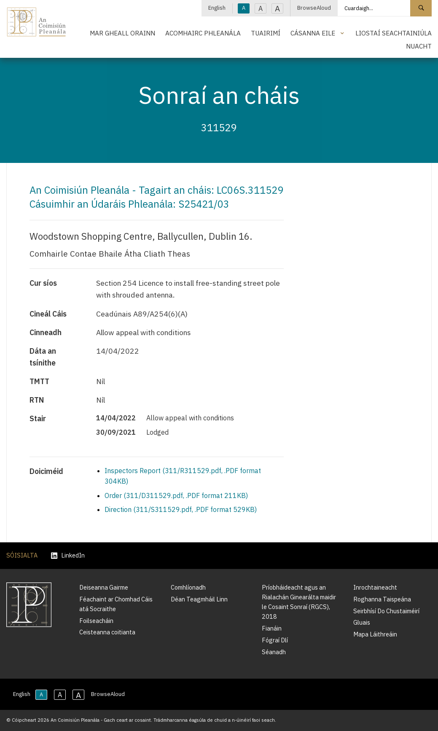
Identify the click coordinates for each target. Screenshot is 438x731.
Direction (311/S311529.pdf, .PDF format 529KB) (181, 509)
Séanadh (274, 652)
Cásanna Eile (312, 33)
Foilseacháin (96, 621)
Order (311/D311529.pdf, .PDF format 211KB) (176, 495)
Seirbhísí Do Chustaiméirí (386, 611)
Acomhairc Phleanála (203, 33)
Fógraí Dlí (275, 640)
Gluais (361, 622)
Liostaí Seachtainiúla (393, 33)
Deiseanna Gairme (103, 587)
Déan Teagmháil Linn (199, 599)
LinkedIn (68, 555)
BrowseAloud (314, 7)
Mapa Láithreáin (375, 634)
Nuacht (419, 46)
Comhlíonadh (188, 587)
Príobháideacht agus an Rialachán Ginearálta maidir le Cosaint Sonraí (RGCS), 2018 (299, 601)
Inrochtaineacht (375, 587)
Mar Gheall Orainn (122, 33)
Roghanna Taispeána (382, 599)
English (217, 7)
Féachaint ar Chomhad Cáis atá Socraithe (116, 604)
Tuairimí (265, 33)
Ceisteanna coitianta (107, 632)
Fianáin (272, 628)
